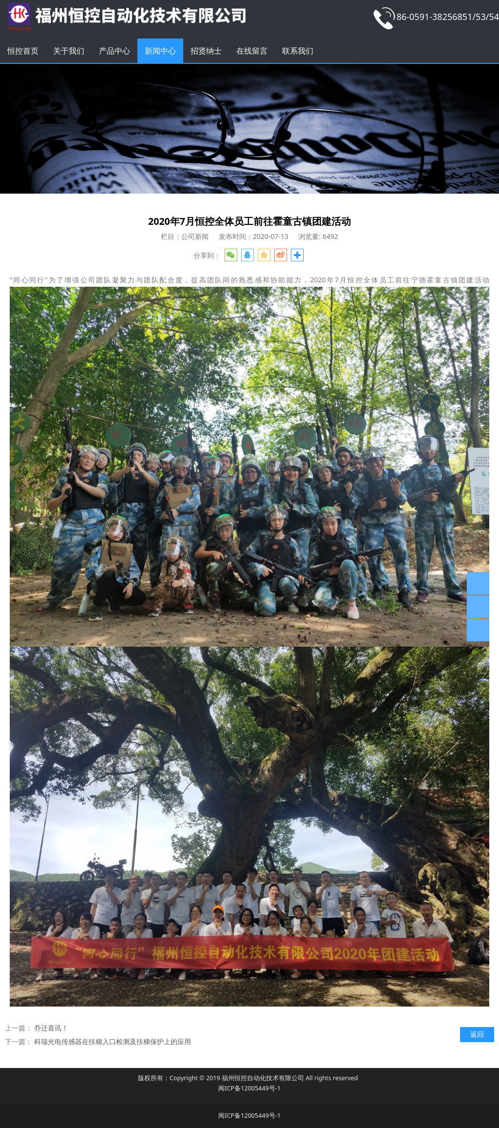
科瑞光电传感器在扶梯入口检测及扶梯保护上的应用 (112, 1041)
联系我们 (297, 50)
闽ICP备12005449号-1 (249, 1088)
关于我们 (68, 50)
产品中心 (114, 50)
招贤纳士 (206, 50)
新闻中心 (160, 50)
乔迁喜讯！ (51, 1027)
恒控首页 (22, 50)
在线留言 (252, 50)
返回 (477, 1034)
